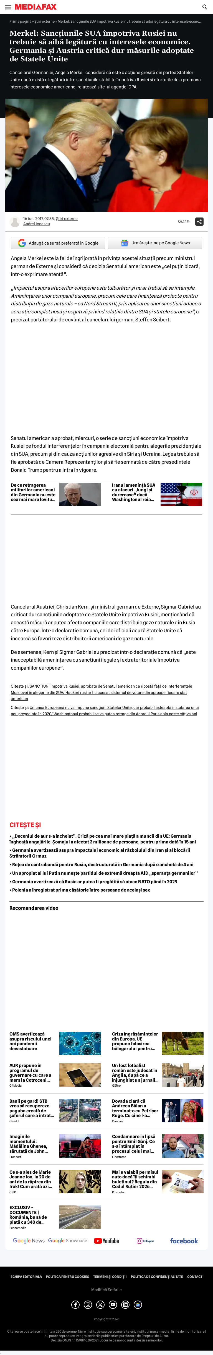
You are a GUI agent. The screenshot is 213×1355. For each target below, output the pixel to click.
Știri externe (44, 21)
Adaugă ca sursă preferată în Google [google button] (58, 243)
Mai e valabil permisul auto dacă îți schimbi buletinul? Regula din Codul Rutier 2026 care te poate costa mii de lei (135, 1179)
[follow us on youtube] (106, 1241)
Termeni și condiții (110, 1277)
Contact (194, 1277)
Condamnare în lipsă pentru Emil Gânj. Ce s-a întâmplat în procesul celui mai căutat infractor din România (133, 1144)
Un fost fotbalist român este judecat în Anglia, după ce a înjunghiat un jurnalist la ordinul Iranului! (135, 1073)
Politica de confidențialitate (157, 1277)
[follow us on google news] (28, 1241)
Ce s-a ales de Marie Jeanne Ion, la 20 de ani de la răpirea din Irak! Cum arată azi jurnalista (30, 1179)
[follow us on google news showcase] (67, 1241)
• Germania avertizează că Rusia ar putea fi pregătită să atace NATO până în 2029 (93, 881)
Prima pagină (20, 21)
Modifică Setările (106, 1290)
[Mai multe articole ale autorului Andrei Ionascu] (15, 221)
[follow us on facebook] (184, 1241)
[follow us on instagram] (145, 1241)
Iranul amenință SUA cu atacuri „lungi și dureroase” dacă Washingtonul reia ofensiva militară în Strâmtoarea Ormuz (133, 492)
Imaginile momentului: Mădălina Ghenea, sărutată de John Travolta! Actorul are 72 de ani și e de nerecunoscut (31, 1144)
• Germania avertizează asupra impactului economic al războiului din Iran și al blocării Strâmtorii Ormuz (99, 853)
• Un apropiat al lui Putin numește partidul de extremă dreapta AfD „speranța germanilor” (103, 873)
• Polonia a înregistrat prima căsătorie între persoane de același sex (79, 890)
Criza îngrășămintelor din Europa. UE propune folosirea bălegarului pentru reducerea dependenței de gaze (135, 1041)
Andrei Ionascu (36, 224)
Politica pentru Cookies (67, 1277)
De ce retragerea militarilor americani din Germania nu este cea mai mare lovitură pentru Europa (34, 492)
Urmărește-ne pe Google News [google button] (155, 243)
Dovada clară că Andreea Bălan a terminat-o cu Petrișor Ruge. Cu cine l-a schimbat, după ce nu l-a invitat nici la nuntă (135, 1108)
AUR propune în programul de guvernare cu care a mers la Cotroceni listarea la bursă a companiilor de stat (30, 1073)
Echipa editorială (26, 1277)
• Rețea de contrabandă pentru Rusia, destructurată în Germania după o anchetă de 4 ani (101, 864)
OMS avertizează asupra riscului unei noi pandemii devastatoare (30, 1041)
